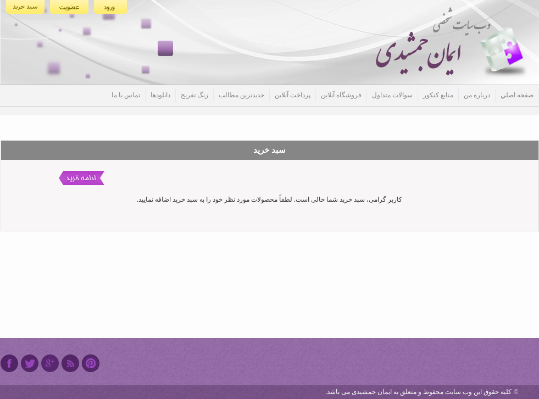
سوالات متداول (392, 95)
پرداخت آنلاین (292, 95)
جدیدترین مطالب (241, 95)
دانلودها (160, 95)
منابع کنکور (438, 95)
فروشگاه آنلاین (341, 95)
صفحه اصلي (517, 95)
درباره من (477, 95)
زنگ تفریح (194, 95)
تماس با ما (126, 95)
